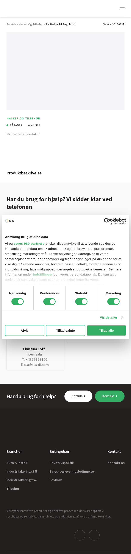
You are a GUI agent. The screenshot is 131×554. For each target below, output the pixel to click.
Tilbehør (12, 488)
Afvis (25, 330)
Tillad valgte (65, 330)
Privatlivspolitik (62, 463)
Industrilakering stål (21, 471)
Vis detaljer (108, 317)
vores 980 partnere (29, 243)
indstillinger (43, 274)
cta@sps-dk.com (36, 364)
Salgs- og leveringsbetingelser (72, 471)
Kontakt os (116, 463)
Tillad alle (106, 330)
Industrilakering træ (21, 480)
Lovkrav (56, 480)
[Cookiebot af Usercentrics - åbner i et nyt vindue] (107, 221)
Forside (77, 396)
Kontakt (108, 396)
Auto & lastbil (16, 463)
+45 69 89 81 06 (36, 359)
